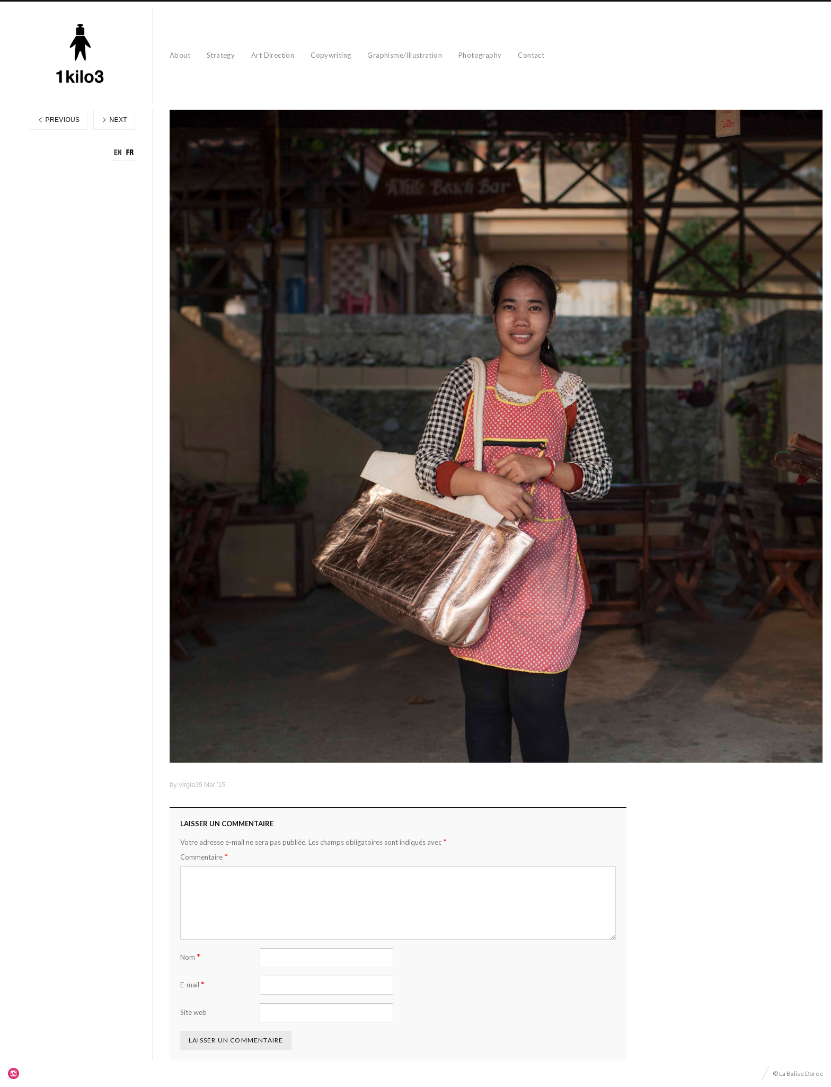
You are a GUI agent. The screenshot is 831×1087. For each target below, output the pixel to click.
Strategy (221, 55)
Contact (531, 55)
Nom (190, 956)
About (180, 55)
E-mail (192, 984)
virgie (187, 785)
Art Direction (272, 55)
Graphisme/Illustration (404, 55)
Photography (479, 55)
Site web (193, 1012)
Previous (59, 119)
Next (114, 119)
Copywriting (331, 55)
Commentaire (204, 856)
